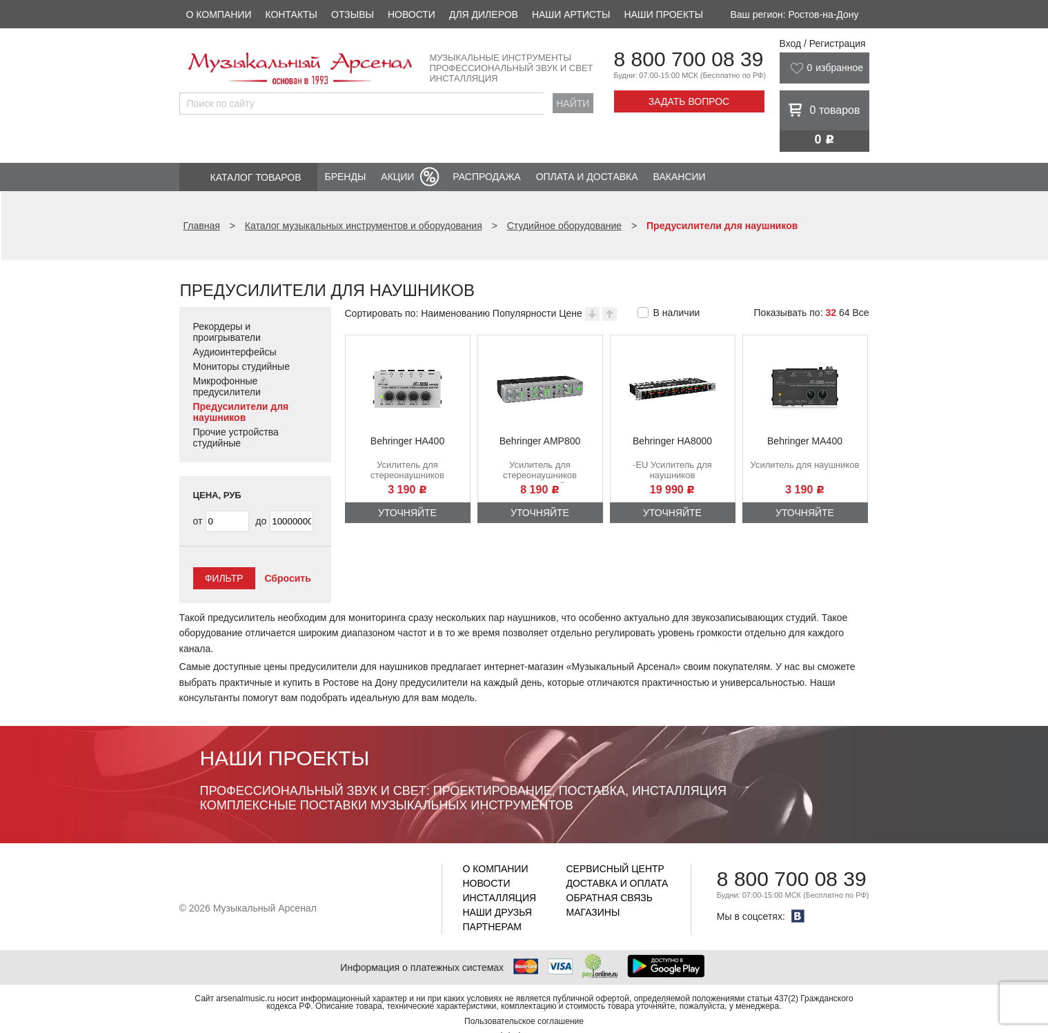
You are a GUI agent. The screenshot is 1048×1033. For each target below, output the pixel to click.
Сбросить (287, 578)
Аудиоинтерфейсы (235, 351)
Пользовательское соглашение (524, 1021)
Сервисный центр (615, 868)
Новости (411, 14)
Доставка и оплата (617, 883)
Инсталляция (500, 897)
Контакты (291, 14)
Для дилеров (483, 14)
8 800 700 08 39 (689, 59)
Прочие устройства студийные (236, 437)
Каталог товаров (255, 177)
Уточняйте (407, 512)
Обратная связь (609, 897)
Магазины (593, 912)
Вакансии (679, 176)
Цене (570, 313)
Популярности (524, 313)
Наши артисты (571, 14)
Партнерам (492, 926)
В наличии (676, 312)
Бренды (345, 176)
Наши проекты (663, 14)
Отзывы (352, 14)
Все (860, 312)
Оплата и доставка (587, 176)
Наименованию (455, 313)
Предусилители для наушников (241, 412)
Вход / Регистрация (823, 43)
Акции (397, 176)
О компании (219, 14)
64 (844, 312)
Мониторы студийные (241, 366)
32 (830, 312)
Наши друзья (497, 912)
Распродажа (486, 176)
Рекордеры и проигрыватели (227, 332)
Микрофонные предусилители (227, 386)
